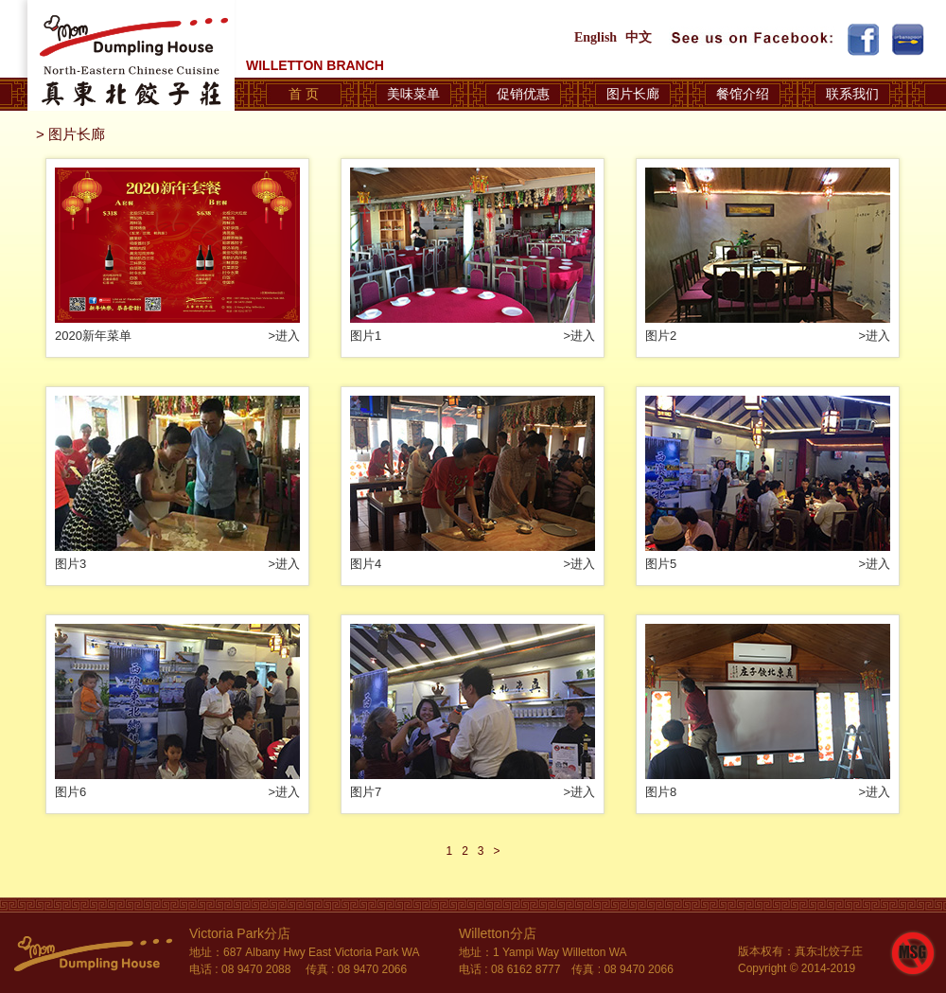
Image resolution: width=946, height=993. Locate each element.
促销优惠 (523, 93)
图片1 (365, 335)
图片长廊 (632, 93)
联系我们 (852, 93)
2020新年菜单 (93, 335)
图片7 (365, 792)
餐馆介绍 (742, 93)
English (595, 37)
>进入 (284, 335)
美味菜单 (413, 93)
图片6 (70, 792)
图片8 (660, 792)
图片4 (365, 564)
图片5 (660, 564)
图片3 (70, 564)
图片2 (660, 335)
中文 (638, 37)
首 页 (304, 93)
